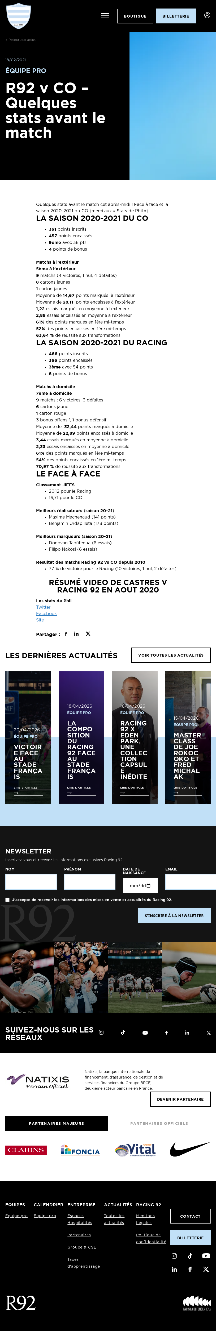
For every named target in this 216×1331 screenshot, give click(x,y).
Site (40, 620)
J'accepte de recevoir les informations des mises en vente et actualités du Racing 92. (91, 900)
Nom (10, 869)
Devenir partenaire (180, 1099)
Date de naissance (134, 871)
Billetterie (190, 1237)
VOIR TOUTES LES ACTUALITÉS (171, 655)
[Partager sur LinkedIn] (76, 634)
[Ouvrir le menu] (104, 16)
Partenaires (79, 1235)
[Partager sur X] (87, 634)
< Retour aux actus (20, 40)
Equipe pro (16, 1216)
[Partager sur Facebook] (66, 634)
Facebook (46, 614)
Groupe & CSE (81, 1247)
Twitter (43, 607)
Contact (190, 1216)
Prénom (72, 869)
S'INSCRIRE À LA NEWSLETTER (174, 915)
